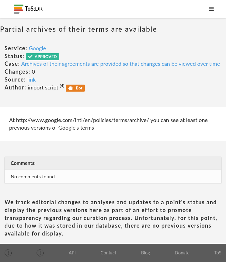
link (31, 79)
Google (37, 48)
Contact (108, 252)
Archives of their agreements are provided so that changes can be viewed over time (120, 63)
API (72, 252)
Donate (182, 252)
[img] (8, 253)
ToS (217, 252)
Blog (145, 252)
